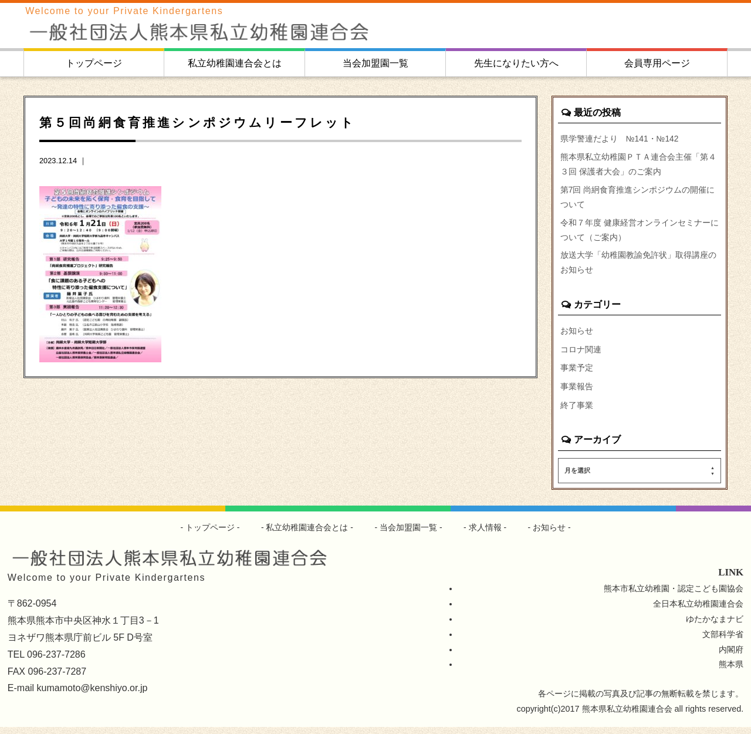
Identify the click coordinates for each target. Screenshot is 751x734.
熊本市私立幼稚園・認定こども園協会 (673, 595)
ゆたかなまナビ (714, 625)
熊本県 (731, 671)
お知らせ (576, 336)
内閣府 (731, 656)
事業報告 (576, 393)
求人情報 (485, 533)
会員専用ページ (657, 63)
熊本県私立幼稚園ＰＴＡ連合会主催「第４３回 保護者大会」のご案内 (638, 165)
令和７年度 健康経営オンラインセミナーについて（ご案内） (639, 233)
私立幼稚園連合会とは (235, 63)
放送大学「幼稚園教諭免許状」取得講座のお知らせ (638, 267)
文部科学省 (722, 640)
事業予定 (576, 374)
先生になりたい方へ (516, 63)
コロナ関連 (580, 355)
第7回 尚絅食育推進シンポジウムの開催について (637, 199)
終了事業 (576, 411)
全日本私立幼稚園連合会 (698, 610)
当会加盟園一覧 (375, 63)
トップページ (94, 63)
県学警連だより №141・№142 (620, 138)
